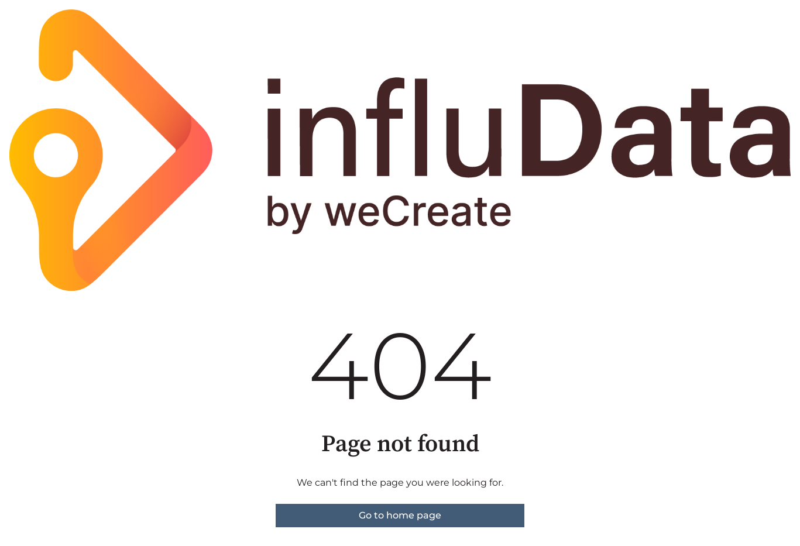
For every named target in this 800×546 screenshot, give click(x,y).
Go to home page (400, 515)
